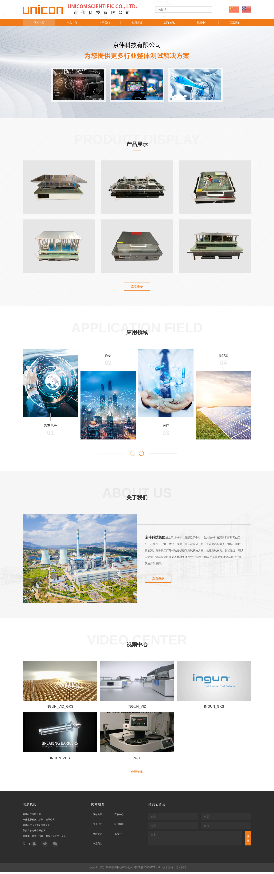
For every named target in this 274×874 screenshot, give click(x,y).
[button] (141, 455)
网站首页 (39, 22)
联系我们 (234, 22)
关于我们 (104, 22)
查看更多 (137, 286)
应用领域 (137, 22)
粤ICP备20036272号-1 (147, 869)
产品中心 (71, 22)
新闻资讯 (169, 22)
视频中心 (202, 22)
